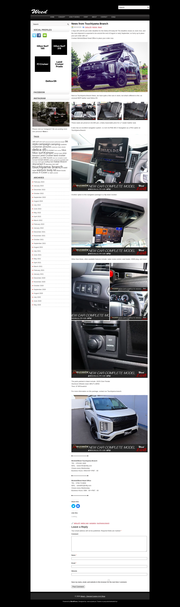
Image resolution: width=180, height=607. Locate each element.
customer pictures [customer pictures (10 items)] (41, 146)
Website (74, 574)
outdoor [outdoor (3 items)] (51, 160)
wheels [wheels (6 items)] (35, 173)
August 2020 (38, 293)
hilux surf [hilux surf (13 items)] (37, 152)
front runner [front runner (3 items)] (57, 150)
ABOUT (94, 17)
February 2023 (39, 182)
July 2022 (37, 205)
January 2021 (39, 274)
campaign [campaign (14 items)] (44, 144)
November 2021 (39, 236)
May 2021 (37, 259)
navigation (92, 523)
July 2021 (37, 251)
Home (52, 17)
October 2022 (39, 193)
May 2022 (37, 213)
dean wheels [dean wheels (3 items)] (62, 147)
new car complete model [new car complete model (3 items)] (60, 158)
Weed (100, 27)
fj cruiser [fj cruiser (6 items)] (50, 150)
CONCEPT (61, 17)
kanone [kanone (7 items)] (35, 155)
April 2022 (37, 216)
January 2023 (39, 186)
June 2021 (37, 255)
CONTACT (104, 17)
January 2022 (39, 228)
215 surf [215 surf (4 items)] (42, 142)
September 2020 (40, 289)
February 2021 (39, 270)
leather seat (85, 523)
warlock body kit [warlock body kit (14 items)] (46, 170)
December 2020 (39, 278)
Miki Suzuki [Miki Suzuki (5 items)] (47, 158)
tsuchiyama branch (103, 523)
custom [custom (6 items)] (63, 144)
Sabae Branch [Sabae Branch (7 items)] (60, 162)
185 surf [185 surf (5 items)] (35, 142)
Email (73, 566)
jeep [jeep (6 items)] (64, 153)
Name (73, 558)
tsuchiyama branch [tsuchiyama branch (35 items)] (47, 167)
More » (45, 131)
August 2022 (38, 201)
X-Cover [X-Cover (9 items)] (43, 172)
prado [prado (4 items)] (63, 160)
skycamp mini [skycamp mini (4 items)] (50, 164)
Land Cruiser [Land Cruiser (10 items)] (46, 155)
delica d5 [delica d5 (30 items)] (39, 150)
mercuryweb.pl (91, 604)
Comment (74, 534)
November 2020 (39, 282)
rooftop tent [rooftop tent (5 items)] (49, 162)
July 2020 (37, 297)
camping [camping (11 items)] (55, 144)
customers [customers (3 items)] (55, 147)
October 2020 (39, 286)
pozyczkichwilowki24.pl (110, 604)
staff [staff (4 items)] (56, 164)
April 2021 (37, 262)
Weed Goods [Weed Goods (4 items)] (61, 170)
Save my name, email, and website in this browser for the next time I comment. (99, 585)
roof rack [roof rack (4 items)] (41, 162)
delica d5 (77, 523)
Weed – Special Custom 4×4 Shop (92, 599)
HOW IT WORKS (74, 17)
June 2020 (37, 301)
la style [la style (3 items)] (41, 158)
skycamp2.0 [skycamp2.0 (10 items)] (38, 164)
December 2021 (39, 232)
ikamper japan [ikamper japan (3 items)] (58, 153)
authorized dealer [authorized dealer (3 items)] (59, 142)
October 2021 (39, 239)
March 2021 (38, 266)
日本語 (113, 17)
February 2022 (39, 224)
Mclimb (94, 27)
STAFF (86, 17)
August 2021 (38, 247)
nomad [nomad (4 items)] (34, 160)
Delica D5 (88, 27)
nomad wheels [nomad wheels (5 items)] (43, 160)
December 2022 (39, 190)
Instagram (40, 98)
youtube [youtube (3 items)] (55, 173)
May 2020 (37, 305)
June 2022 (37, 209)
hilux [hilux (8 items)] (64, 150)
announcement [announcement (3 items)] (49, 142)
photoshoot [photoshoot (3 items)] (57, 160)
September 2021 (40, 243)
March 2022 (38, 220)
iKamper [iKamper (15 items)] (48, 152)
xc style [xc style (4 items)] (50, 173)
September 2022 (40, 197)
